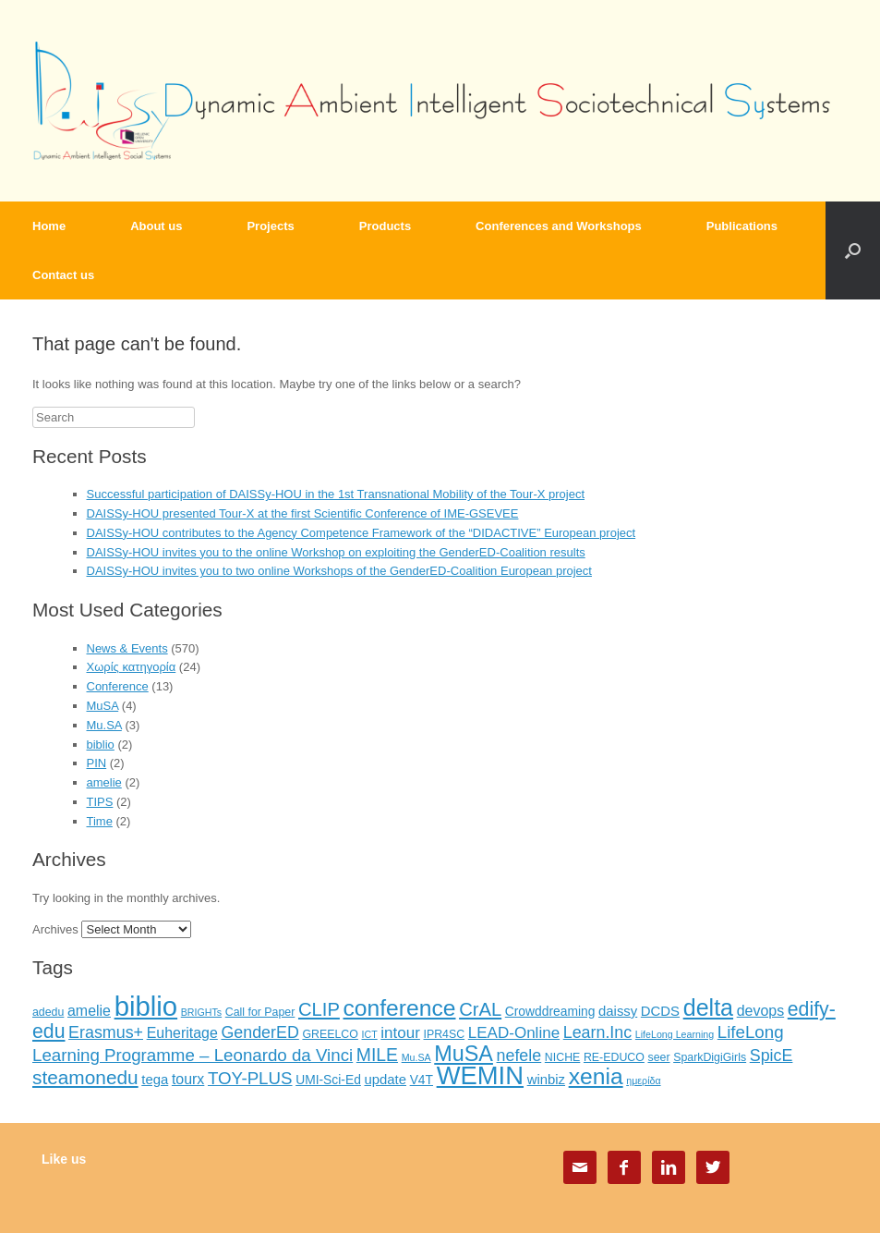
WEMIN (480, 1075)
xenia (596, 1076)
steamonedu (85, 1077)
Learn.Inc (597, 1032)
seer (658, 1057)
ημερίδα (643, 1080)
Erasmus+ (105, 1032)
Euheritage (182, 1033)
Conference (118, 686)
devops (760, 1011)
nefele (519, 1055)
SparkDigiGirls (709, 1057)
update (385, 1079)
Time (100, 821)
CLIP (319, 1009)
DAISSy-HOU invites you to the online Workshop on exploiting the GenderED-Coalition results (336, 552)
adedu (48, 1012)
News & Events (127, 648)
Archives (55, 929)
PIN (97, 763)
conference (400, 1007)
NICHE (562, 1057)
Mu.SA (104, 725)
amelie (104, 782)
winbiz (546, 1079)
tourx (188, 1079)
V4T (421, 1079)
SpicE (771, 1055)
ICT (370, 1034)
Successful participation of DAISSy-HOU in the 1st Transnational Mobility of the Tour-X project (336, 494)
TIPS (100, 802)
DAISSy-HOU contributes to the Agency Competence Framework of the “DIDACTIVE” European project (361, 533)
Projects (270, 226)
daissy (617, 1011)
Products (385, 226)
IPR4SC (444, 1034)
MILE (377, 1054)
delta (708, 1007)
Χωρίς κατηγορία (131, 667)
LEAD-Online (514, 1033)
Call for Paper (260, 1012)
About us (156, 226)
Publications (742, 226)
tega (154, 1079)
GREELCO (329, 1034)
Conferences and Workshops (559, 226)
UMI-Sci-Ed (328, 1079)
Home (49, 226)
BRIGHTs (201, 1012)
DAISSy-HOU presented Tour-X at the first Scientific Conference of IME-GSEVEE (303, 513)
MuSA (103, 706)
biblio (101, 744)
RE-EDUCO (614, 1057)
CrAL (480, 1009)
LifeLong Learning (674, 1034)
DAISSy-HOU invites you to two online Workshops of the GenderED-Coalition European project (339, 571)
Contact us (63, 275)
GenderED (259, 1032)
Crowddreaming (550, 1011)
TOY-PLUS (250, 1078)
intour (400, 1033)
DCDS (660, 1011)
